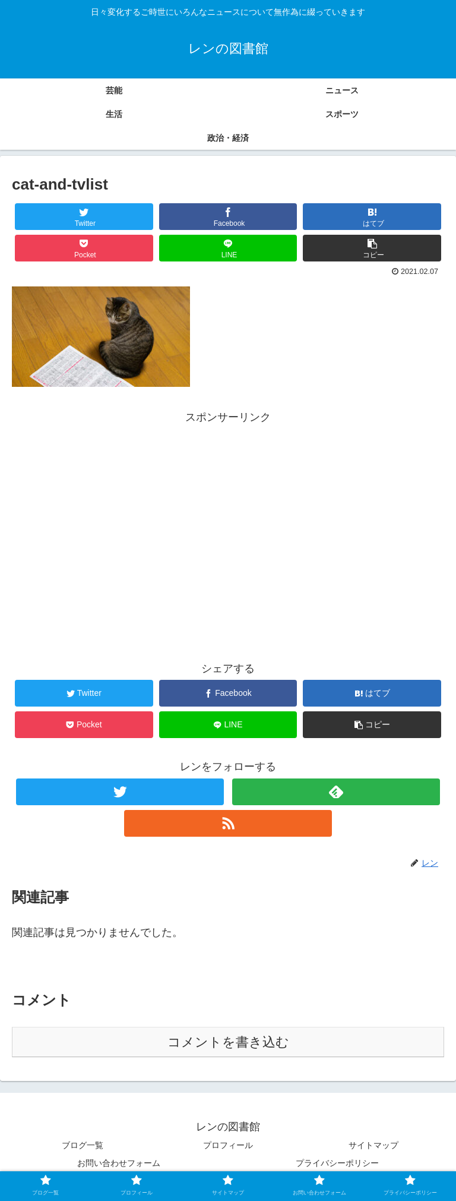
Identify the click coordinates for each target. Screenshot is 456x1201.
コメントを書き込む (228, 1042)
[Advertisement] (228, 510)
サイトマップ (373, 1145)
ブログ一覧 (82, 1145)
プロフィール (228, 1145)
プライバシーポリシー (337, 1163)
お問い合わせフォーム (118, 1163)
